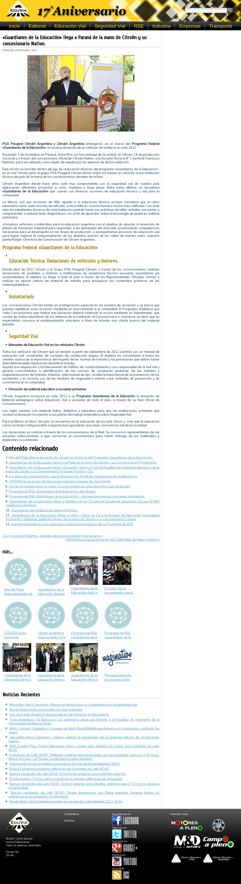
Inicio (14, 26)
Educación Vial (70, 26)
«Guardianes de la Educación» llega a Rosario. (44, 510)
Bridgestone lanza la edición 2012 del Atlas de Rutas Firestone (113, 539)
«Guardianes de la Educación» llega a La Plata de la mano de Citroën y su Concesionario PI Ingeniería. (83, 462)
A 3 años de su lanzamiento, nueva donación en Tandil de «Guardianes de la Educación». (73, 476)
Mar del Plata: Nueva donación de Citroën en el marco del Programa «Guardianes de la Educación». (81, 457)
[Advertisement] (201, 62)
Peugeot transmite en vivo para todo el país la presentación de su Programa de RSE (72, 524)
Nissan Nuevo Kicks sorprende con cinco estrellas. (46, 709)
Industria (161, 26)
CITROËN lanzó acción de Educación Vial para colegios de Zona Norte (59, 481)
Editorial (37, 26)
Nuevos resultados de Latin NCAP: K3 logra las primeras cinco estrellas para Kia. (67, 774)
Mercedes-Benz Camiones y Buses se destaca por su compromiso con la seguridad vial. (73, 704)
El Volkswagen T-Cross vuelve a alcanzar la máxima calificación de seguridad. (66, 779)
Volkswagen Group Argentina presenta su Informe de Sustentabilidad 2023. (64, 764)
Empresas (190, 26)
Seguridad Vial (109, 26)
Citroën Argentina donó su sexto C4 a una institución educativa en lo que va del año (69, 486)
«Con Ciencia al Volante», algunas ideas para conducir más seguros (51, 536)
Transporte (220, 26)
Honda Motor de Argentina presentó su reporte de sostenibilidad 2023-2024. (66, 801)
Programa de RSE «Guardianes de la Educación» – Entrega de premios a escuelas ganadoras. (77, 496)
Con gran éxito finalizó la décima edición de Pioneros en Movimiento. (59, 714)
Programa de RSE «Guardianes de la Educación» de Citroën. (52, 491)
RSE (139, 26)
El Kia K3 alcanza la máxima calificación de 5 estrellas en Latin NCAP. (59, 769)
